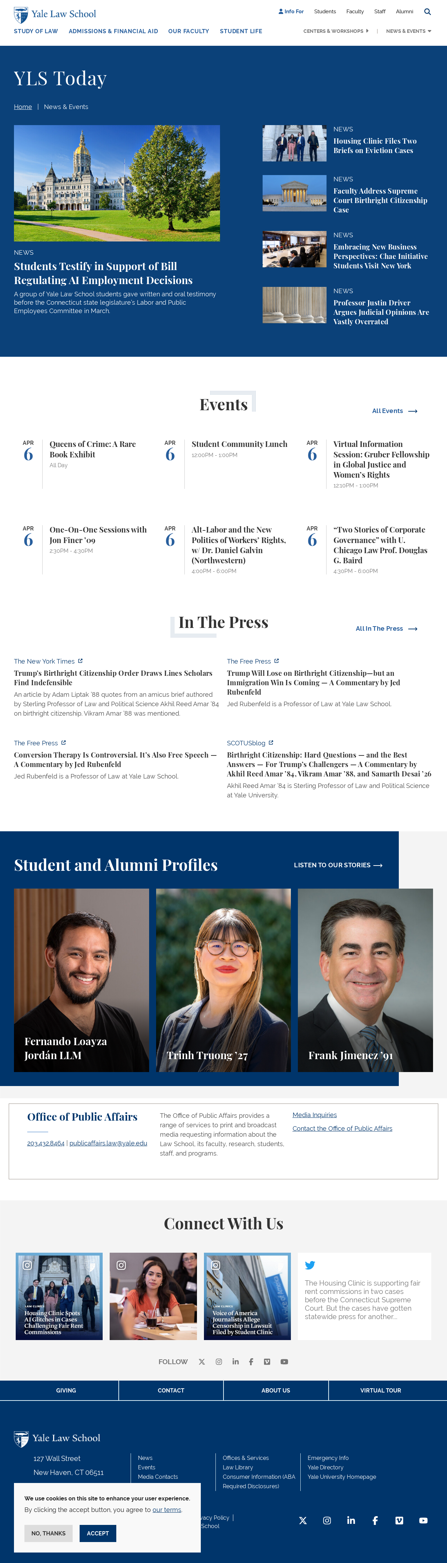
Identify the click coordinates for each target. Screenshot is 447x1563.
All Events (388, 410)
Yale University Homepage (342, 1477)
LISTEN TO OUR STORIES (332, 865)
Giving (66, 1390)
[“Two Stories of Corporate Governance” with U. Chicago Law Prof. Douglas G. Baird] (365, 549)
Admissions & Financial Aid (113, 31)
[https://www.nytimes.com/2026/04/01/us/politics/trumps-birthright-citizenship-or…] (117, 689)
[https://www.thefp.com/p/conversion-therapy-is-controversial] (117, 761)
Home (23, 106)
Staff (380, 11)
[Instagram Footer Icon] (327, 1521)
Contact (171, 1390)
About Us (276, 1390)
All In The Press (380, 628)
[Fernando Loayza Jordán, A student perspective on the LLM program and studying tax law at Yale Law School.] (81, 980)
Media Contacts (158, 1477)
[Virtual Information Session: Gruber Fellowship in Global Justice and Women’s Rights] (365, 464)
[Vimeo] (267, 1362)
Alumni (404, 11)
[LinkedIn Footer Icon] (351, 1521)
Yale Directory (326, 1467)
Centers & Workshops (333, 31)
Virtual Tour (380, 1390)
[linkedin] (236, 1362)
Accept (98, 1533)
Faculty (355, 11)
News (145, 1458)
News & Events (406, 31)
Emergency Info (328, 1458)
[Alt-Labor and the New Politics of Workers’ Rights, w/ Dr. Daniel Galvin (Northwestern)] (224, 549)
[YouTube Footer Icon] (423, 1521)
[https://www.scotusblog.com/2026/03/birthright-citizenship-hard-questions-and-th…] (330, 771)
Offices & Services (246, 1458)
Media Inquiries (315, 1115)
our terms (167, 1509)
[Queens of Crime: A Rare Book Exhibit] (81, 464)
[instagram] (219, 1362)
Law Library (238, 1467)
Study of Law (36, 31)
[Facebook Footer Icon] (375, 1521)
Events (146, 1467)
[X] (201, 1362)
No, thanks (48, 1533)
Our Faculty (189, 31)
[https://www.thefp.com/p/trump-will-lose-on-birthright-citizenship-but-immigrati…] (330, 684)
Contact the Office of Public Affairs (343, 1128)
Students (325, 11)
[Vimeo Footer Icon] (399, 1521)
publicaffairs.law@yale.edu (108, 1143)
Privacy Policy (211, 1517)
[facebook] (251, 1362)
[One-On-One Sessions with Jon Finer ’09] (81, 549)
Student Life (241, 31)
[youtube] (284, 1362)
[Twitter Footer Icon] (303, 1521)
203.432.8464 (46, 1143)
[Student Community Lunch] (224, 464)
